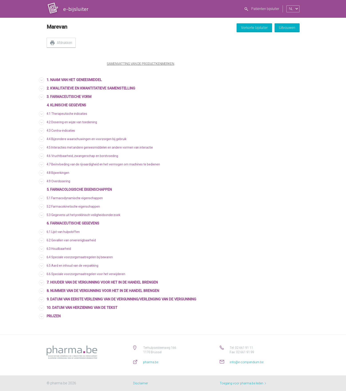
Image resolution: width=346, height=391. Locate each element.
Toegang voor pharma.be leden (243, 383)
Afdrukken (64, 43)
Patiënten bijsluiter (262, 9)
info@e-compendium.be (246, 362)
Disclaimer (140, 383)
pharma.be (150, 362)
